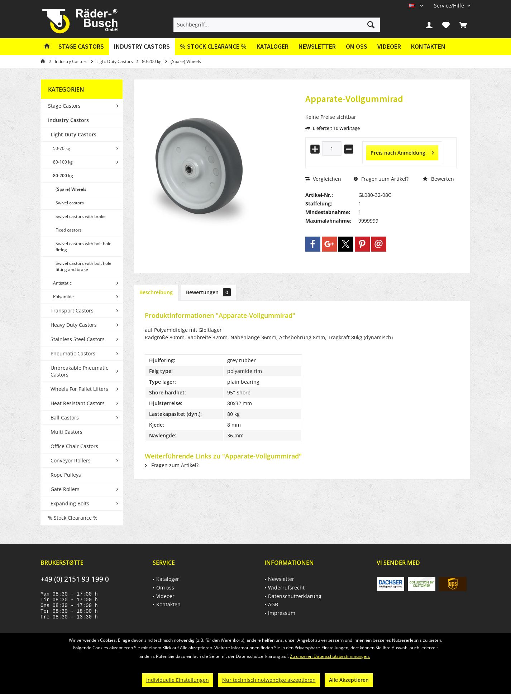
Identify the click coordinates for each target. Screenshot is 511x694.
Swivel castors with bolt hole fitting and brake (83, 266)
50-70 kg (61, 148)
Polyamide (63, 296)
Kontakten (428, 46)
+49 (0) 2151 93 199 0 (74, 579)
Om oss (356, 46)
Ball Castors (65, 417)
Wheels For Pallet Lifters (79, 388)
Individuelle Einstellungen (177, 679)
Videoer (389, 46)
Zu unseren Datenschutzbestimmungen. (330, 656)
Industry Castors (68, 120)
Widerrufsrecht (286, 587)
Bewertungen (208, 292)
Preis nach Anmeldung (402, 151)
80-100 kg (63, 162)
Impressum (281, 613)
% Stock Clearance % (72, 517)
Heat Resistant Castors (78, 403)
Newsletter (317, 46)
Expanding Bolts (70, 503)
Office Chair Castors (74, 446)
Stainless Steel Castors (78, 339)
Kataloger (272, 46)
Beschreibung (156, 292)
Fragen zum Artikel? (381, 178)
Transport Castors (72, 310)
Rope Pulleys (66, 474)
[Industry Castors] (142, 46)
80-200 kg (63, 176)
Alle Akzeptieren (349, 679)
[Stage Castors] (81, 46)
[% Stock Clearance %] (213, 46)
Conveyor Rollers (71, 460)
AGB (273, 604)
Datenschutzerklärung (294, 596)
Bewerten (438, 178)
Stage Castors (64, 105)
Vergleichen (323, 178)
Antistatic (62, 283)
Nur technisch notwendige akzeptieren (269, 679)
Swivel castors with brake (81, 216)
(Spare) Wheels (71, 189)
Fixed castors (69, 230)
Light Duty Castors (73, 134)
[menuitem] (450, 5)
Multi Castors (66, 431)
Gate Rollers (65, 489)
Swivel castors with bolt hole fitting (83, 247)
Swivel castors (70, 203)
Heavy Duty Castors (74, 324)
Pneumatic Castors (73, 353)
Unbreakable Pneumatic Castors (79, 371)
